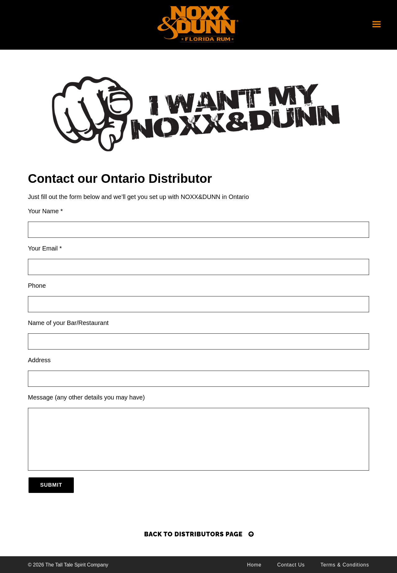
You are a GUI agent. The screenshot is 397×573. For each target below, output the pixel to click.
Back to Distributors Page (199, 534)
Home (254, 564)
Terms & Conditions (344, 564)
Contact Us (291, 564)
